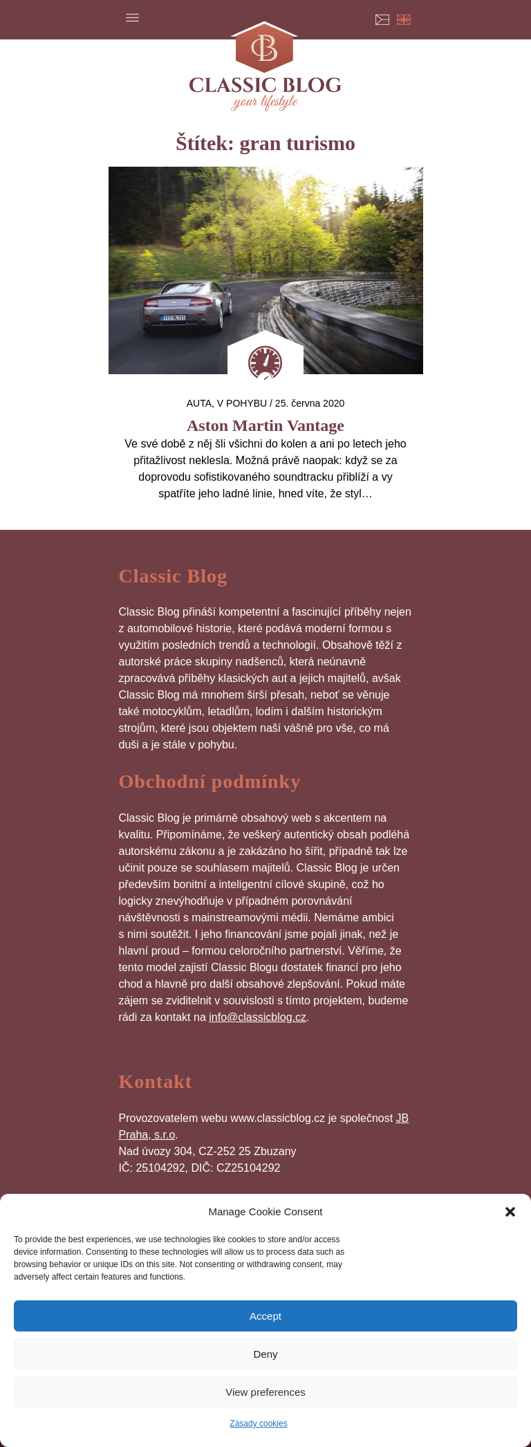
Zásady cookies (258, 1423)
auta (199, 403)
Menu (133, 17)
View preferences (265, 1392)
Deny (265, 1354)
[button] (510, 1212)
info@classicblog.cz (257, 1017)
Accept (265, 1316)
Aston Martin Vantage (265, 425)
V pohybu (242, 403)
